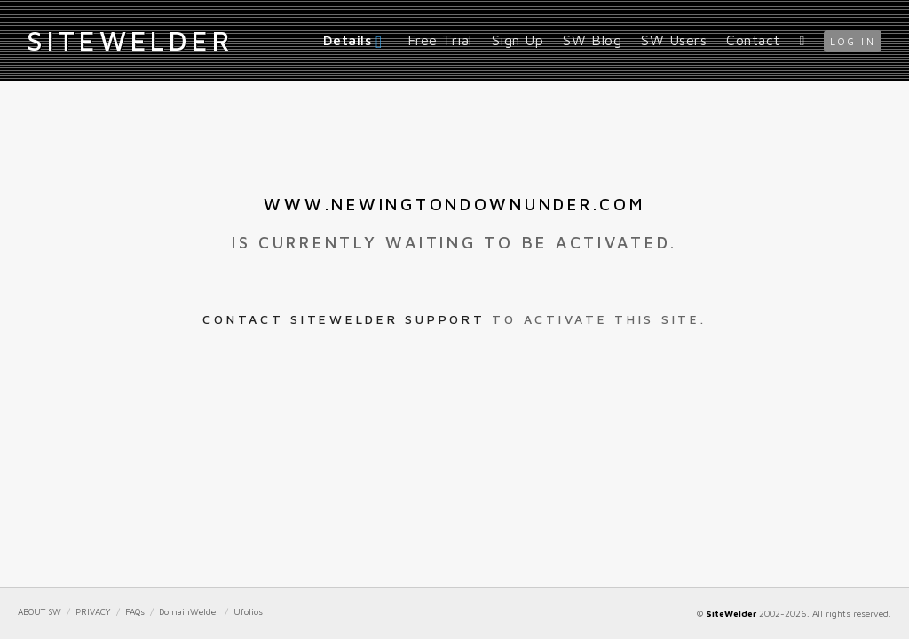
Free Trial (439, 40)
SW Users (674, 40)
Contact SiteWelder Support (343, 319)
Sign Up (518, 40)
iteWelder (130, 40)
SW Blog (592, 40)
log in (852, 41)
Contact (753, 40)
